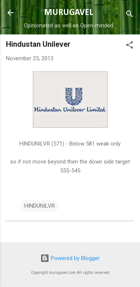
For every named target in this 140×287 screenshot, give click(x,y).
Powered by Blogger (70, 258)
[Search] (129, 15)
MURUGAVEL (68, 12)
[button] (129, 46)
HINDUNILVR (39, 205)
